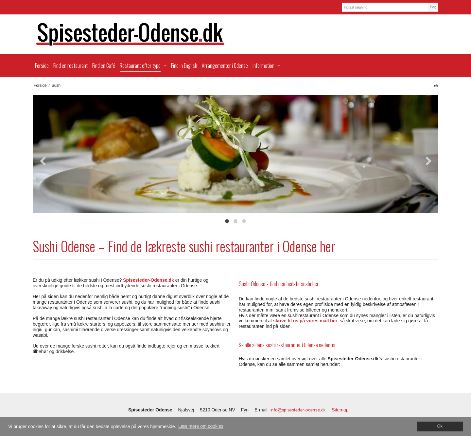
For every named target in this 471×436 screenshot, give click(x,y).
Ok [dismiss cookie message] (440, 426)
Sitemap (340, 409)
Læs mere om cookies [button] (200, 426)
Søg (433, 7)
